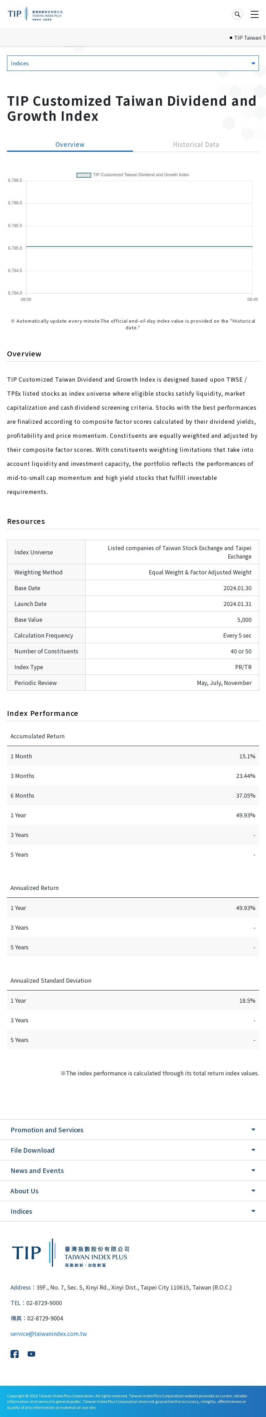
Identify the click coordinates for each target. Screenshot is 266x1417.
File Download (33, 1149)
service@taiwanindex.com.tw (49, 1333)
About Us (25, 1190)
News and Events (37, 1170)
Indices (21, 1210)
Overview (70, 144)
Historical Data (196, 144)
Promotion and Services (47, 1129)
